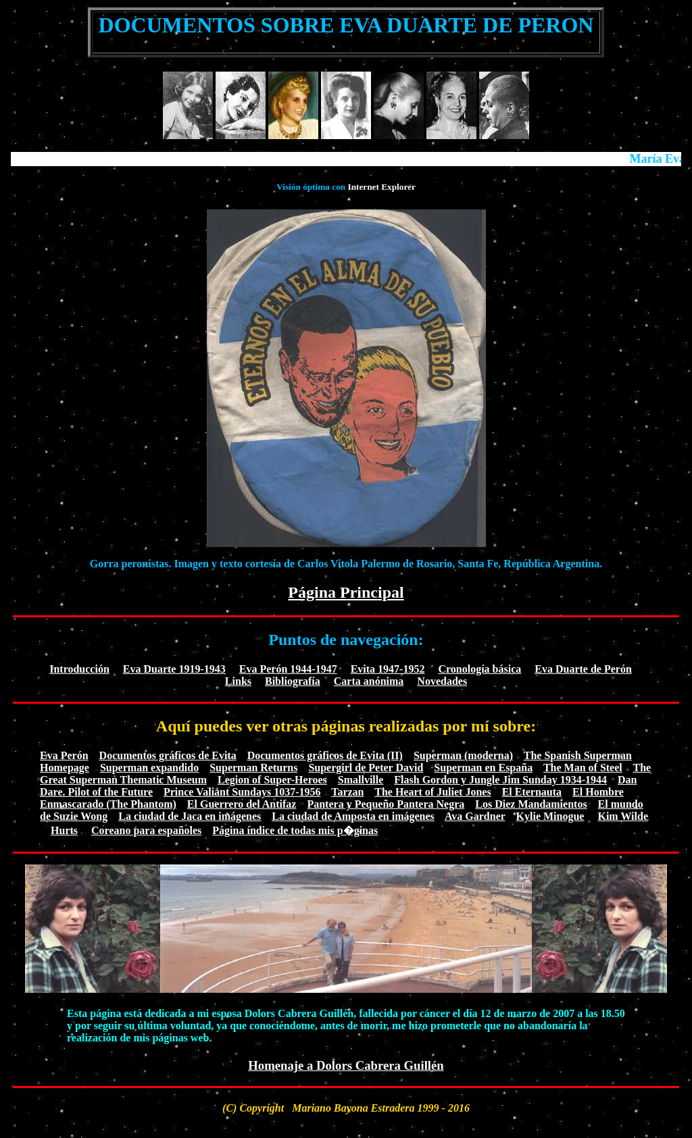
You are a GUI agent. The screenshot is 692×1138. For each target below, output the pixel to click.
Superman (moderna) (463, 755)
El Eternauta (532, 792)
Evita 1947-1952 (388, 669)
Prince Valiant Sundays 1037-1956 (242, 792)
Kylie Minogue (550, 816)
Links (238, 681)
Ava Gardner (475, 816)
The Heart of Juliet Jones (432, 792)
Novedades (442, 681)
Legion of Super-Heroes (272, 779)
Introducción (79, 669)
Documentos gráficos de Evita (168, 755)
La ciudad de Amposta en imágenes (353, 816)
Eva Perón (64, 755)
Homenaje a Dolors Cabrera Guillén (346, 1065)
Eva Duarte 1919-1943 (174, 669)
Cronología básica (479, 669)
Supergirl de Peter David (365, 767)
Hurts (64, 830)
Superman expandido (149, 767)
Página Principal (345, 592)
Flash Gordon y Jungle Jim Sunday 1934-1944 (500, 779)
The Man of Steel (582, 767)
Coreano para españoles (146, 830)
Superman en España (483, 767)
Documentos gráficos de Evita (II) (325, 755)
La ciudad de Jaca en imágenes (189, 816)
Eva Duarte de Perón (583, 669)
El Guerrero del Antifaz (242, 804)
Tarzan (347, 792)
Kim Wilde (622, 816)
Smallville (361, 779)
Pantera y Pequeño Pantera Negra (385, 804)
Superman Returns (253, 767)
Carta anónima (369, 681)
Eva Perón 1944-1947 (288, 669)
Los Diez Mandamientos (531, 804)
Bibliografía (292, 681)
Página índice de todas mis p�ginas (295, 830)
